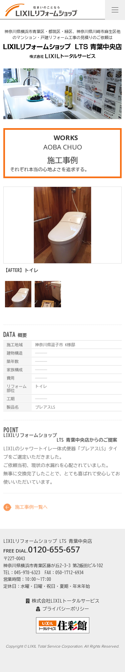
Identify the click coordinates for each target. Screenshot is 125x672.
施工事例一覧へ (31, 510)
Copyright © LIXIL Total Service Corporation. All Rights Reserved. (62, 646)
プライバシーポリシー (62, 609)
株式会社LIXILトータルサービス (63, 601)
